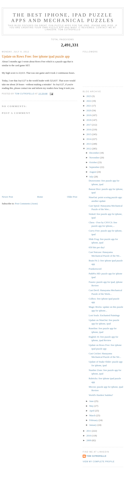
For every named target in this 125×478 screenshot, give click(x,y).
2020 (89, 110)
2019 (89, 115)
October (93, 162)
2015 (89, 134)
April (92, 410)
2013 (89, 143)
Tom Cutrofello (96, 456)
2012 (89, 148)
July (91, 176)
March (92, 415)
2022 (89, 101)
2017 (89, 124)
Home (40, 196)
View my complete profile (99, 462)
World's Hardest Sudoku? (101, 395)
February (94, 420)
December (94, 152)
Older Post (72, 196)
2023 (89, 96)
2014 (89, 139)
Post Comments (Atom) (26, 203)
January (93, 425)
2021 (89, 105)
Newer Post (7, 196)
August (93, 171)
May (91, 406)
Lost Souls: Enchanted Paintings (104, 315)
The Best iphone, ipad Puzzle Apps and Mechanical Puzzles (62, 17)
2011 (89, 430)
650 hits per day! (97, 247)
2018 (89, 120)
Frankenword (95, 268)
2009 (89, 440)
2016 (89, 129)
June (91, 401)
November (94, 157)
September (94, 167)
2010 (89, 435)
